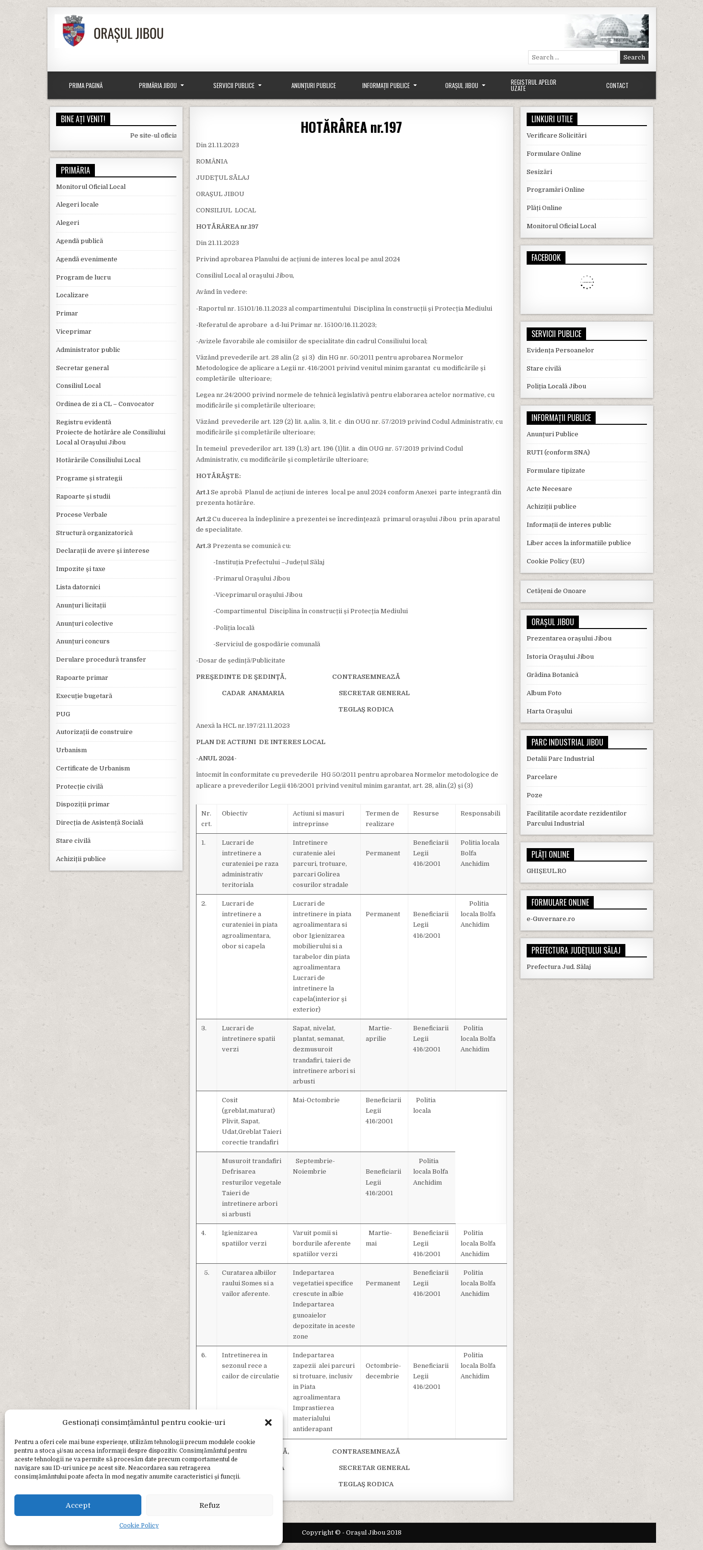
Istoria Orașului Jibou (560, 656)
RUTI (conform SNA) (558, 452)
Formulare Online (554, 153)
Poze (534, 795)
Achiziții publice (81, 858)
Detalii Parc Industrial (560, 758)
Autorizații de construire (94, 731)
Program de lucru (83, 277)
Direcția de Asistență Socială (99, 822)
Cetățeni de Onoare (556, 590)
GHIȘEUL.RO (546, 870)
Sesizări (539, 171)
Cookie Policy (139, 1525)
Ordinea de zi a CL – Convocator (105, 404)
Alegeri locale (77, 204)
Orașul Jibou (461, 85)
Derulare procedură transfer (101, 659)
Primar (67, 313)
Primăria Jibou (158, 85)
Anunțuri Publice (313, 85)
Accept (78, 1505)
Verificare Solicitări (557, 135)
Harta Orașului (549, 711)
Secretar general (82, 368)
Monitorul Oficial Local (91, 186)
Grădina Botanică (552, 674)
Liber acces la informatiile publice (579, 543)
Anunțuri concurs (83, 641)
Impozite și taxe (80, 568)
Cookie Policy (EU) (556, 561)
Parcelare (542, 777)
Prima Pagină (86, 85)
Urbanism (71, 750)
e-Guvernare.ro (551, 918)
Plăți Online (544, 207)
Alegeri (67, 222)
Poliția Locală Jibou (556, 386)
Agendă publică (79, 241)
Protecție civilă (79, 786)
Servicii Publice (233, 85)
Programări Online (556, 189)
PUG (63, 714)
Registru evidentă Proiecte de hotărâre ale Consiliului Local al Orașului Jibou (110, 432)
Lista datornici (78, 587)
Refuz (209, 1505)
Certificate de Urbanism (93, 768)
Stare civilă (73, 840)
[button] (268, 1422)
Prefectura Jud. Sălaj (559, 966)
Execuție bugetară (84, 695)
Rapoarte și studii (83, 496)
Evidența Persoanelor (560, 350)
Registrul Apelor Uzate (533, 85)
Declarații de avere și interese (103, 550)
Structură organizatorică (94, 532)
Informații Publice (386, 85)
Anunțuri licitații (81, 605)
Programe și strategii (89, 478)
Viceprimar (74, 331)
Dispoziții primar (83, 804)
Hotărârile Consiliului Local (98, 460)
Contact (617, 85)
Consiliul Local (78, 385)
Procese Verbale (81, 514)
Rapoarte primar (82, 677)
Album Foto (544, 693)
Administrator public (88, 349)
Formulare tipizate (556, 470)
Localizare (72, 295)
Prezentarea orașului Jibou (569, 638)
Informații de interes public (569, 524)
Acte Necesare (549, 488)
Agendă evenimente (86, 259)
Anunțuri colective (84, 623)
